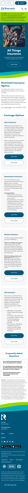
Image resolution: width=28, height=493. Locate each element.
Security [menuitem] (3, 437)
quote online (7, 107)
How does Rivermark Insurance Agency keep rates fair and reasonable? (14, 374)
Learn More (14, 156)
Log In (21, 3)
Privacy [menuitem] (12, 459)
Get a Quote (14, 64)
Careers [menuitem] (11, 433)
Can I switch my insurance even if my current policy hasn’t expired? (14, 362)
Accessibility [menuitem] (19, 459)
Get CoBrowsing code (10, 485)
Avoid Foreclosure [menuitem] (6, 461)
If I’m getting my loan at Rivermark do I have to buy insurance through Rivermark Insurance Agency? (14, 367)
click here (21, 480)
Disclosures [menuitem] (4, 459)
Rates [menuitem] (2, 433)
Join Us (7, 3)
